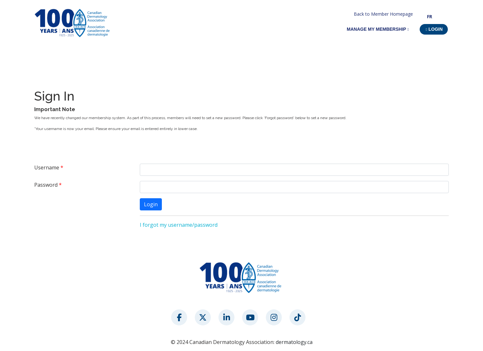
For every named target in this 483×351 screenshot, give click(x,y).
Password (46, 184)
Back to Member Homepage (383, 14)
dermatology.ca (294, 342)
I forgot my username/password (179, 224)
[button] (434, 29)
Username (46, 167)
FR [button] (429, 16)
